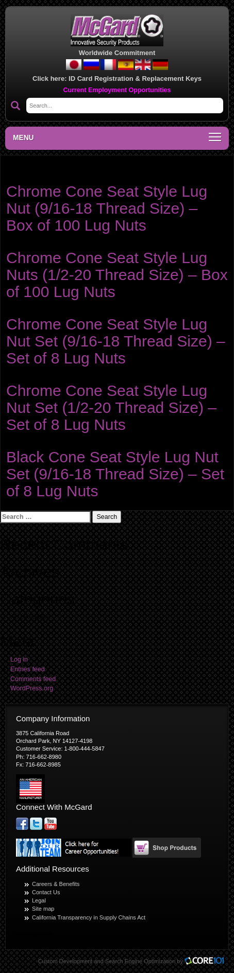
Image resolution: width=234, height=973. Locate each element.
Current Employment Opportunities (117, 90)
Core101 (207, 961)
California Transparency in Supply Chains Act (88, 917)
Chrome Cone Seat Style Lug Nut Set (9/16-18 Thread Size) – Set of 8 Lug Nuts (115, 341)
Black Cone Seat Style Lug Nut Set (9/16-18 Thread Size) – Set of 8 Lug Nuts (115, 473)
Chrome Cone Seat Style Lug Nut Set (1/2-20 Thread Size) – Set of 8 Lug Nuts (111, 407)
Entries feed (27, 669)
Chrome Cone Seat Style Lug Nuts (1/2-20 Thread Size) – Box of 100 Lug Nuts (117, 274)
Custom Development (65, 961)
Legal (39, 900)
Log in (19, 659)
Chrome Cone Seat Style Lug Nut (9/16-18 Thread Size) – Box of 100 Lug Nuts (106, 208)
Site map (43, 909)
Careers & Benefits (55, 884)
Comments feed (33, 679)
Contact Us (46, 892)
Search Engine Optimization (140, 961)
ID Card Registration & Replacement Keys (135, 78)
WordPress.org (31, 688)
